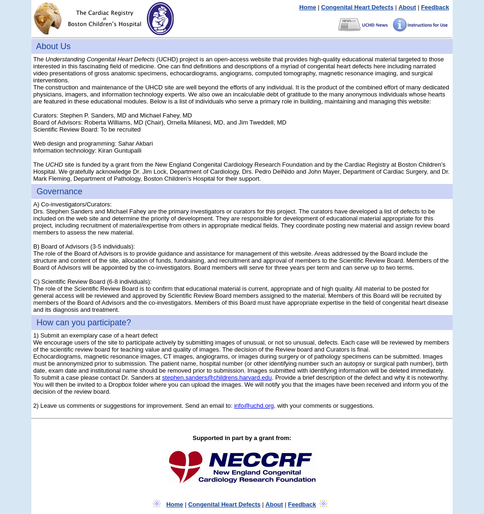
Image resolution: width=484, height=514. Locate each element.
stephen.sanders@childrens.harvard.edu (216, 377)
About (407, 7)
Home (307, 7)
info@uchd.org (254, 405)
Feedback (435, 7)
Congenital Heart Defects (357, 7)
